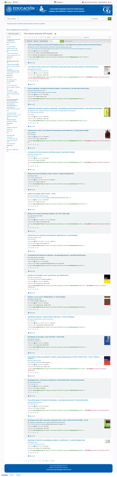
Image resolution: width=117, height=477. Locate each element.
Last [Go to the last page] (55, 37)
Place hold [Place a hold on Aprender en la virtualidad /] (31, 293)
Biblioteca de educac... (12, 114)
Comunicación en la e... (12, 140)
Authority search (22, 23)
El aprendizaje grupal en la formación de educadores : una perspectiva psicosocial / (58, 400)
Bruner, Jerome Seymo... (13, 50)
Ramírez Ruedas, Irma (47, 47)
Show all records (11, 42)
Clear (110, 2)
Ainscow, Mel (10, 46)
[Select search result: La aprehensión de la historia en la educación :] (25, 255)
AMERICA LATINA (11, 127)
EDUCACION (10, 143)
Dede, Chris (34, 339)
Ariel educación (10, 113)
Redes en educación (35, 340)
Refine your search (13, 33)
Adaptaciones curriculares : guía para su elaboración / (65, 108)
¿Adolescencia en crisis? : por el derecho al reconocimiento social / (58, 130)
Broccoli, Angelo (35, 237)
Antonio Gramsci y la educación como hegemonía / (53, 235)
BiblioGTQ (9, 2)
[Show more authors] (9, 57)
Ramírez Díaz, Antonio (35, 382)
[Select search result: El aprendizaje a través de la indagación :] (25, 356)
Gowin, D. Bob (47, 319)
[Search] (109, 18)
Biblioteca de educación (36, 279)
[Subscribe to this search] (55, 33)
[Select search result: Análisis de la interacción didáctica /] (25, 173)
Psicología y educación (36, 92)
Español (18, 475)
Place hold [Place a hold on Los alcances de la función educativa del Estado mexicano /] (31, 169)
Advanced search (12, 23)
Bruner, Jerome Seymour (37, 90)
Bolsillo (32, 301)
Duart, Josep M (35, 277)
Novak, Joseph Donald (35, 319)
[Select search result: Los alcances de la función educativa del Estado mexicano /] (25, 152)
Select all (29, 41)
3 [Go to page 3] (30, 37)
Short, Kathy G (35, 360)
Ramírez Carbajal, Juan (35, 154)
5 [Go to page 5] (34, 37)
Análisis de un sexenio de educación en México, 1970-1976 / (49, 213)
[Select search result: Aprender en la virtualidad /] (25, 275)
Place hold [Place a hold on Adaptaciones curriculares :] (31, 126)
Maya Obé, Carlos (34, 47)
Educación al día (11, 121)
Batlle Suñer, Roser (58, 422)
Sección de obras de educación (38, 444)
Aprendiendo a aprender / (51, 317)
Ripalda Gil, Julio (33, 110)
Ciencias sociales (11, 138)
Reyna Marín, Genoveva (35, 402)
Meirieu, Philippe (35, 299)
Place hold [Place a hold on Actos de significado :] (31, 104)
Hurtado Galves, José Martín (36, 257)
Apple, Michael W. (11, 48)
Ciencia (8, 137)
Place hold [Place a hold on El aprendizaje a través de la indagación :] (31, 376)
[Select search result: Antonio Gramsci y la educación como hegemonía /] (25, 235)
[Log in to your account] (89, 2)
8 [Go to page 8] (40, 37)
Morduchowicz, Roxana (35, 69)
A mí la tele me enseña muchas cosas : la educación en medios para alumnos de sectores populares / (63, 67)
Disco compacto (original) (13, 87)
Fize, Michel (32, 132)
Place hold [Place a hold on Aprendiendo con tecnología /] (31, 353)
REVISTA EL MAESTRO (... (13, 149)
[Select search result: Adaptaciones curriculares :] (25, 108)
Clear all (36, 41)
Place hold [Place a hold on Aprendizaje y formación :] (31, 456)
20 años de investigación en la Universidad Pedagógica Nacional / (65, 44)
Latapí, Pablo (35, 216)
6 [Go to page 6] (36, 37)
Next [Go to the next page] (49, 37)
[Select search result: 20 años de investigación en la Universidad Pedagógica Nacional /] (25, 44)
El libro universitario (52, 92)
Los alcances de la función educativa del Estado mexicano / (51, 152)
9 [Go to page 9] (42, 37)
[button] (16, 2)
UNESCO (9, 73)
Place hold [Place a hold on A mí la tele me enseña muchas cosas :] (31, 84)
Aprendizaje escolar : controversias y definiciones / (56, 380)
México (8, 131)
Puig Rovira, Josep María (39, 422)
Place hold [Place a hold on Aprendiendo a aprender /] (31, 332)
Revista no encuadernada (13, 93)
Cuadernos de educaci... (13, 116)
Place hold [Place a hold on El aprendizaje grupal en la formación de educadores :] (31, 416)
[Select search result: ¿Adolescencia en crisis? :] (25, 130)
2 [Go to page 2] (28, 37)
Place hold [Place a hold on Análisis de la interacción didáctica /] (31, 189)
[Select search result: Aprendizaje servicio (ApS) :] (25, 420)
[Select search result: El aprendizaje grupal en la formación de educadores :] (25, 399)
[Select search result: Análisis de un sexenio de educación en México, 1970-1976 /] (25, 213)
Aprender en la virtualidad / (48, 275)
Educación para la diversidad (37, 112)
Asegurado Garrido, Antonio (48, 110)
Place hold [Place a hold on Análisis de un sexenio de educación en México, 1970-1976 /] (31, 231)
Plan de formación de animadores (38, 197)
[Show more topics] (9, 145)
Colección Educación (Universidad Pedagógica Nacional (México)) (45, 48)
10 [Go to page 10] (45, 37)
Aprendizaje (10, 135)
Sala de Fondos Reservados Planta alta (12, 108)
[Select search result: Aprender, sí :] (25, 296)
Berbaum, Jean (33, 442)
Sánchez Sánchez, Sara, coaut (64, 47)
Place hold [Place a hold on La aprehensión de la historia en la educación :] (31, 271)
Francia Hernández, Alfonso (38, 196)
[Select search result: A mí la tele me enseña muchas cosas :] (25, 66)
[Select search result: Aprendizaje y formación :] (25, 440)
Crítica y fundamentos (36, 424)
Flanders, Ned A (33, 176)
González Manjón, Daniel (67, 110)
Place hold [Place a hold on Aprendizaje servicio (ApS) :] (31, 436)
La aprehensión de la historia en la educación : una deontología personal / (57, 255)
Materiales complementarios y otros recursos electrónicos (13, 71)
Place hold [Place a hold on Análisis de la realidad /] (31, 209)
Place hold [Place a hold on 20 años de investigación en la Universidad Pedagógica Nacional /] (31, 62)
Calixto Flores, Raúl (11, 53)
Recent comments (33, 23)
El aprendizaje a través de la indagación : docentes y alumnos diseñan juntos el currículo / (63, 357)
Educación (33, 134)
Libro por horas (10, 92)
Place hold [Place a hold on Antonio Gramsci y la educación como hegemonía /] (31, 251)
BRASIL (8, 129)
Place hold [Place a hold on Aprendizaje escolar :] (31, 396)
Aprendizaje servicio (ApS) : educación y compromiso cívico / (58, 420)
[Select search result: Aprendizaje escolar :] (25, 379)
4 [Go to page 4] (32, 37)
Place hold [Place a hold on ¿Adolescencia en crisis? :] (31, 148)
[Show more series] (9, 123)
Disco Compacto (11, 85)
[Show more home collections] (9, 75)
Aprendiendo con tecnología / (46, 337)
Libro (8, 90)
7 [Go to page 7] (38, 37)
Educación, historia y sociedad (37, 259)
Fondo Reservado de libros (13, 66)
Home (8, 29)
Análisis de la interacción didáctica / (51, 173)
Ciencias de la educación (36, 177)
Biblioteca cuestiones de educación (39, 70)
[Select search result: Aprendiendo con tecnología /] (25, 336)
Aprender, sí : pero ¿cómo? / (47, 297)
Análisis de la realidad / (42, 193)
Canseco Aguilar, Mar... (12, 55)
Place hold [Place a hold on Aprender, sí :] (31, 312)
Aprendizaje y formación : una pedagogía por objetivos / (56, 440)
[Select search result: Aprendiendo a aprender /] (25, 316)
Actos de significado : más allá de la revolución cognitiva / (58, 88)
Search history (102, 2)
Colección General (11, 64)
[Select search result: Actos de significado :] (25, 88)
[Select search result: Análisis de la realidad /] (25, 193)
